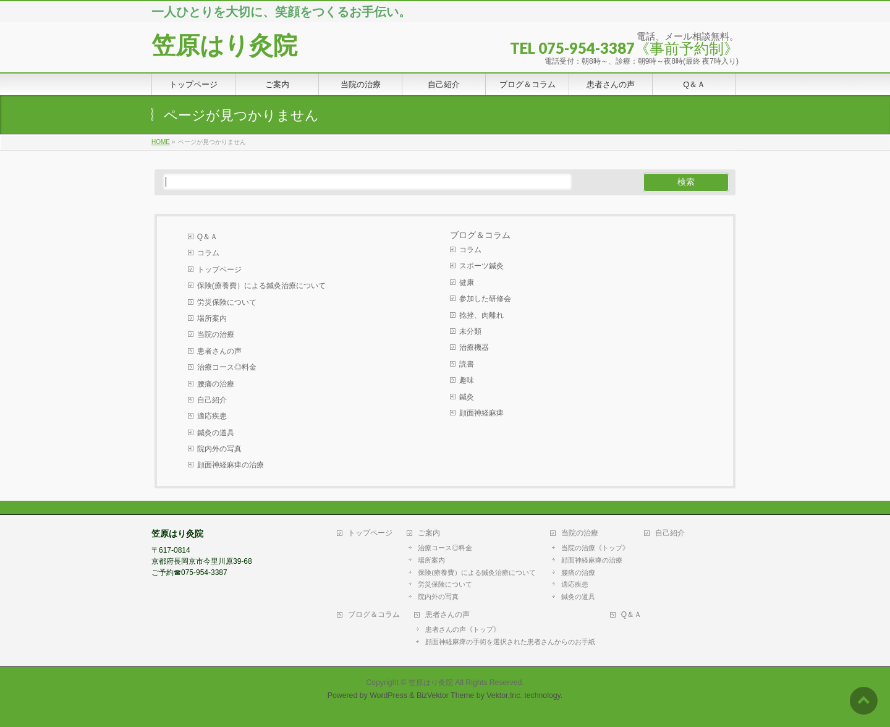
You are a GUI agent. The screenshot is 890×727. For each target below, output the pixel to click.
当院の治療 (215, 334)
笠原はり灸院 (224, 45)
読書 (466, 364)
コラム (208, 253)
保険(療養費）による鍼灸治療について (261, 285)
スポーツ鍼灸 (481, 265)
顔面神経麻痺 (481, 413)
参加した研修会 (485, 298)
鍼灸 (466, 397)
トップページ (219, 269)
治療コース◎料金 (226, 367)
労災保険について (226, 302)
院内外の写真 (219, 448)
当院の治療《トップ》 (595, 547)
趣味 (466, 380)
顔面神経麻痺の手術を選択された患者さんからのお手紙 (510, 641)
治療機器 (474, 347)
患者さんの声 (219, 351)
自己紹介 (212, 400)
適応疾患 (212, 416)
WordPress (388, 695)
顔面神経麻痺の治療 (230, 465)
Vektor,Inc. (504, 695)
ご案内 (429, 533)
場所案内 (212, 318)
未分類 (470, 331)
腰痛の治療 (215, 384)
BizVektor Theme (446, 695)
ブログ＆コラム (374, 615)
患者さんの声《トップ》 (462, 629)
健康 (466, 282)
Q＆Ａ (207, 236)
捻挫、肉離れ (481, 315)
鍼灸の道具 (215, 432)
